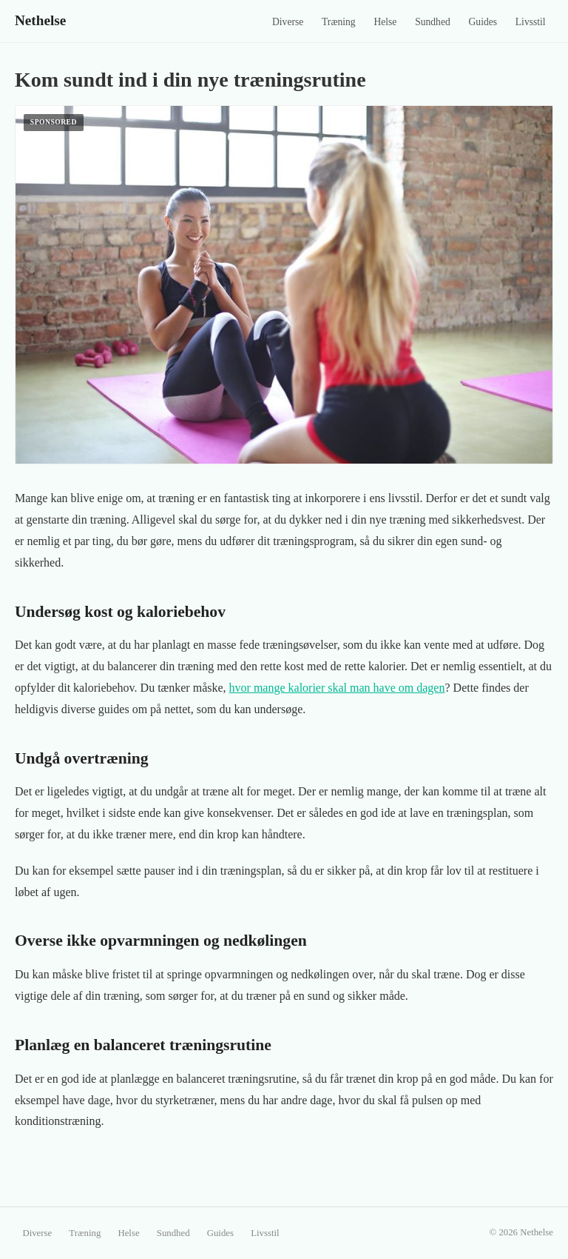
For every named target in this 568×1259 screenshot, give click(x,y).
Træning (339, 21)
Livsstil (530, 21)
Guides (483, 21)
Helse (384, 21)
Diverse (287, 21)
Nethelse (40, 20)
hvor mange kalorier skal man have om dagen (337, 687)
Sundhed (432, 21)
